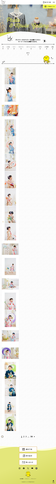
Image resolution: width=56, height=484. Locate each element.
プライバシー (33, 478)
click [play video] (28, 238)
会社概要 (21, 478)
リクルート (27, 478)
